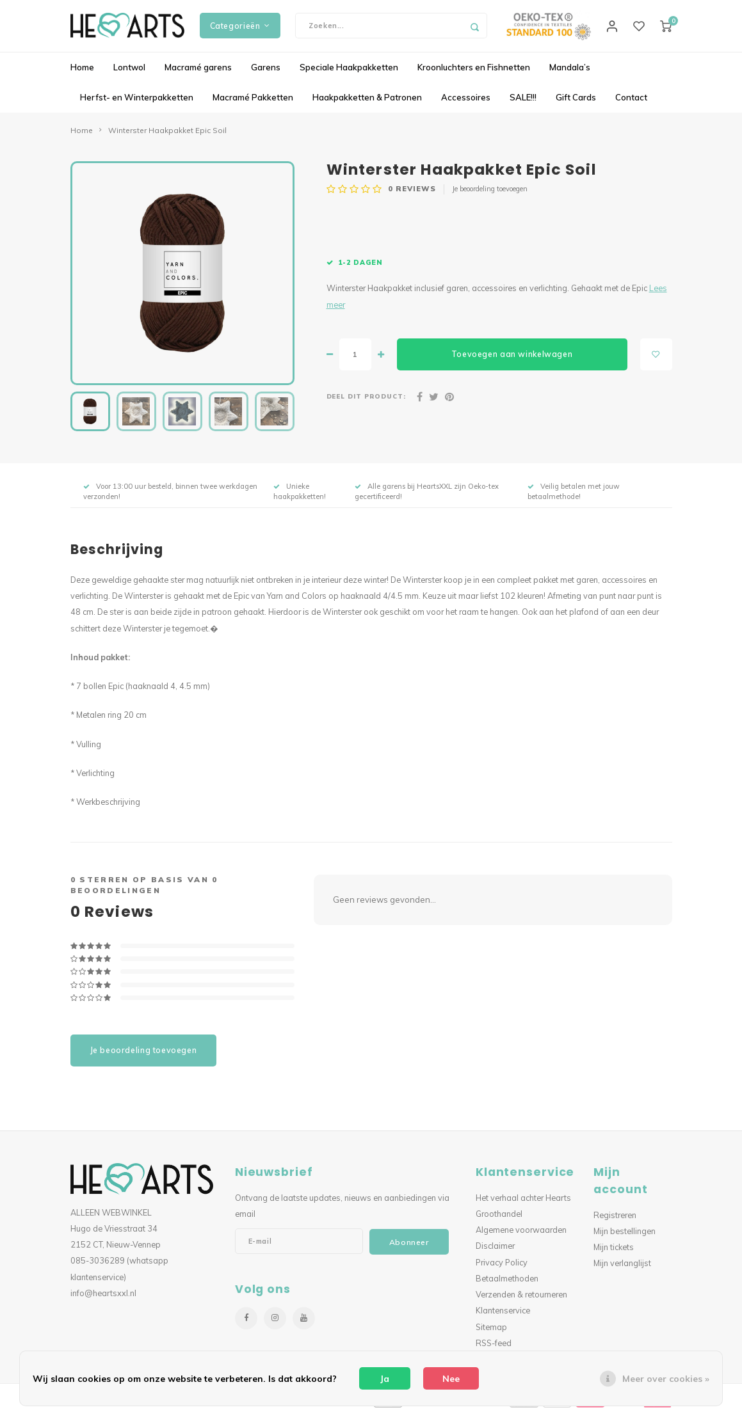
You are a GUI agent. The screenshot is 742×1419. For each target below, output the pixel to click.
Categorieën (240, 28)
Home (82, 73)
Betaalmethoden (507, 1284)
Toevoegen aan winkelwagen (511, 360)
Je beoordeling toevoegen (490, 194)
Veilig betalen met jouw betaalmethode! (574, 497)
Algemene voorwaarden (521, 1236)
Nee (451, 1378)
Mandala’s (569, 73)
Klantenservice (503, 1317)
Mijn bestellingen (624, 1237)
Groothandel (499, 1219)
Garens (265, 73)
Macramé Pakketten (253, 103)
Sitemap (491, 1333)
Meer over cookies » (665, 1378)
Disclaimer (495, 1252)
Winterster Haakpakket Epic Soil (167, 136)
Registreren (614, 1221)
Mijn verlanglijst (622, 1269)
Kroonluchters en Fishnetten (473, 73)
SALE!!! (523, 103)
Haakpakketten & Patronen (367, 103)
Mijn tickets (613, 1253)
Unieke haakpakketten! (299, 497)
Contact (631, 103)
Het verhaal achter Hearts (523, 1203)
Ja (384, 1378)
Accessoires (465, 103)
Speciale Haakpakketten (349, 73)
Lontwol (129, 73)
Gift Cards (576, 103)
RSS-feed (494, 1349)
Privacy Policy (502, 1268)
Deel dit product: (367, 402)
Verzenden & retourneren (521, 1301)
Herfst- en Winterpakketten (136, 103)
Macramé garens (198, 73)
